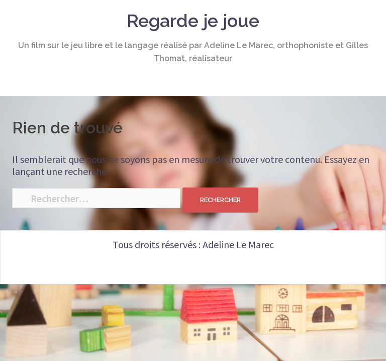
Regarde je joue (193, 20)
